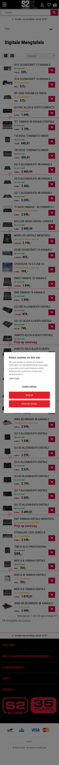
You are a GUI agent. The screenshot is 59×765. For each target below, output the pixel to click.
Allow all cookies (29, 404)
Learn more (14, 378)
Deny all (29, 395)
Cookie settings (29, 386)
